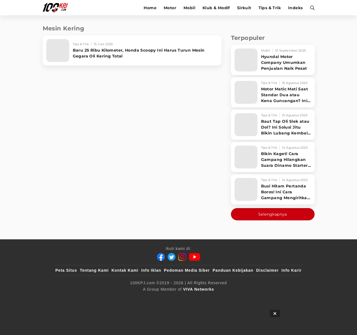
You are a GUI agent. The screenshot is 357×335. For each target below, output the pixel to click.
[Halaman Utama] (57, 7)
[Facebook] (161, 257)
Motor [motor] (170, 7)
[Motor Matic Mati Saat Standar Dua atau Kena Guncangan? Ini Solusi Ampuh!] (273, 92)
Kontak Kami (125, 270)
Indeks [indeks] (295, 7)
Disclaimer (267, 270)
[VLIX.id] (145, 298)
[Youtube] (194, 257)
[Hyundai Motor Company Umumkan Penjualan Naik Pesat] (273, 60)
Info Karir (291, 270)
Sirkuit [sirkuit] (244, 7)
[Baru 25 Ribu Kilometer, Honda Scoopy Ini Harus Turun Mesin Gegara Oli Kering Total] (132, 50)
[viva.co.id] (70, 298)
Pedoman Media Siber (187, 270)
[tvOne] (189, 298)
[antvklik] (232, 298)
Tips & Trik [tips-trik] (270, 7)
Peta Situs (66, 270)
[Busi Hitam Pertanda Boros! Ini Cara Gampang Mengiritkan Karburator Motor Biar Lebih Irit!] (273, 189)
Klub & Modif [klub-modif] (216, 7)
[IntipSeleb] (259, 298)
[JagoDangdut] (289, 298)
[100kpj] (96, 298)
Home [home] (150, 7)
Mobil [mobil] (189, 7)
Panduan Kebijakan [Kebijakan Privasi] (233, 270)
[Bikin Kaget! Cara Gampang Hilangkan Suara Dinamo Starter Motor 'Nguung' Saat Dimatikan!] (273, 157)
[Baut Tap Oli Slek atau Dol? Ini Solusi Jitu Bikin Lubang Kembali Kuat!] (273, 125)
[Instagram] (182, 257)
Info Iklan (151, 270)
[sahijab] (119, 298)
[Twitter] (171, 257)
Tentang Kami (94, 270)
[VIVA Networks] (198, 289)
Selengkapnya (272, 214)
